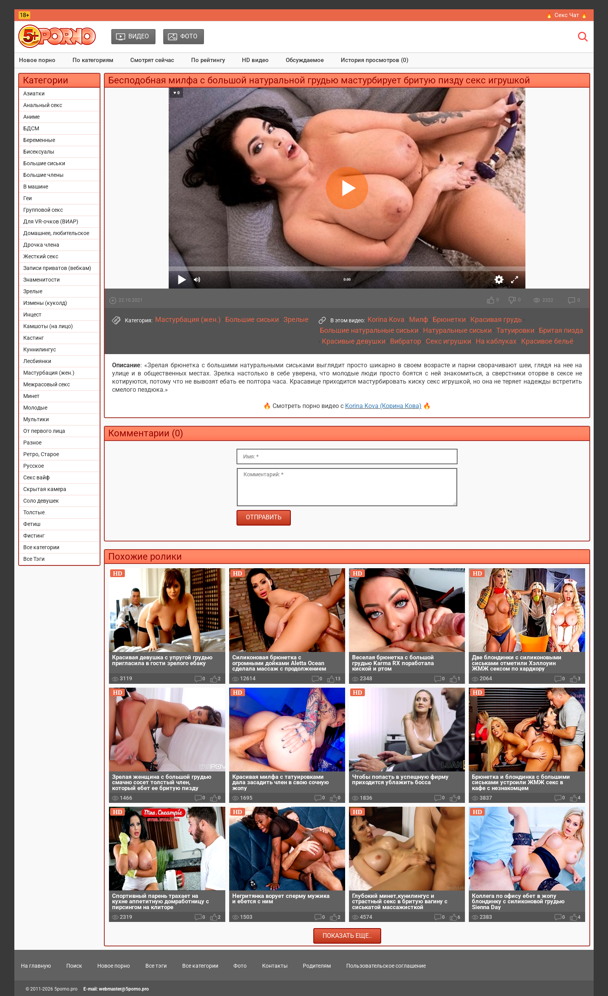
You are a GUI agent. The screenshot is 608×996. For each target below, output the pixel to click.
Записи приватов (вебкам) (57, 268)
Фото (240, 966)
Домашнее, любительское (56, 233)
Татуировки (515, 330)
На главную (36, 966)
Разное (32, 442)
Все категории (41, 547)
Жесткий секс (40, 256)
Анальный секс (42, 105)
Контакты (275, 966)
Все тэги (156, 966)
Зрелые (32, 291)
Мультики (36, 419)
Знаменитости (41, 280)
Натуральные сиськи (457, 330)
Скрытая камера (44, 489)
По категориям (93, 60)
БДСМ (31, 128)
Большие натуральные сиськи (369, 330)
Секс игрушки (448, 341)
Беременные (39, 140)
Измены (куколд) (45, 303)
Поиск (74, 966)
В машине (35, 186)
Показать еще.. (347, 935)
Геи (27, 198)
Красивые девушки (353, 341)
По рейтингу (208, 60)
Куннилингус (39, 349)
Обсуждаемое (305, 60)
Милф (418, 319)
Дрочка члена (41, 245)
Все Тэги (34, 559)
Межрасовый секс (46, 384)
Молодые (35, 408)
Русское (33, 466)
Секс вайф (36, 477)
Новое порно (37, 60)
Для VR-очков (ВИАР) (50, 221)
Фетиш (31, 524)
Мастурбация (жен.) (48, 373)
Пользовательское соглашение (386, 966)
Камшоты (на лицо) (48, 326)
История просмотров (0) (374, 60)
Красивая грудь (496, 319)
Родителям (317, 966)
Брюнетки (449, 319)
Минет (31, 396)
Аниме (31, 117)
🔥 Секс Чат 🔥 (567, 15)
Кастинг (33, 338)
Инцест (32, 314)
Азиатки (34, 93)
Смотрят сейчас (152, 60)
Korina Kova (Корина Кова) (383, 406)
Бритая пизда (561, 330)
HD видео (255, 60)
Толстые (34, 512)
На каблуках (496, 341)
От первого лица (44, 431)
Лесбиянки (37, 361)
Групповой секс (43, 210)
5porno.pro (66, 989)
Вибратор (405, 341)
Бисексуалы (38, 152)
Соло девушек (41, 501)
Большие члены (43, 175)
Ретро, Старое (41, 454)
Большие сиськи (44, 163)
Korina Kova (386, 319)
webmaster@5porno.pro (124, 989)
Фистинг (34, 536)
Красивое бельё (547, 341)
